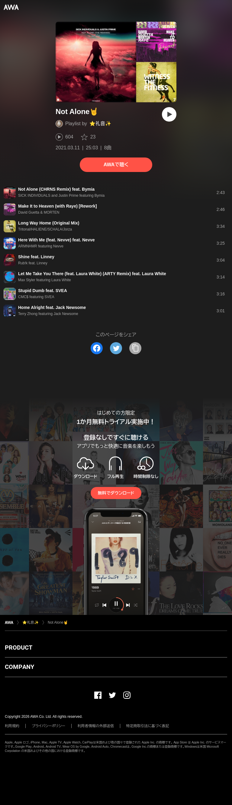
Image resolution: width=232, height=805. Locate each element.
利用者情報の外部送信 (96, 726)
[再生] (169, 114)
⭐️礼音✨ (100, 123)
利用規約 (12, 726)
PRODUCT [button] (18, 647)
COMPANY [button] (19, 666)
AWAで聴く (116, 164)
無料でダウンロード (116, 493)
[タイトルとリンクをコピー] (135, 348)
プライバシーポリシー (48, 726)
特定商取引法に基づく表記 (147, 726)
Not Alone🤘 (58, 622)
